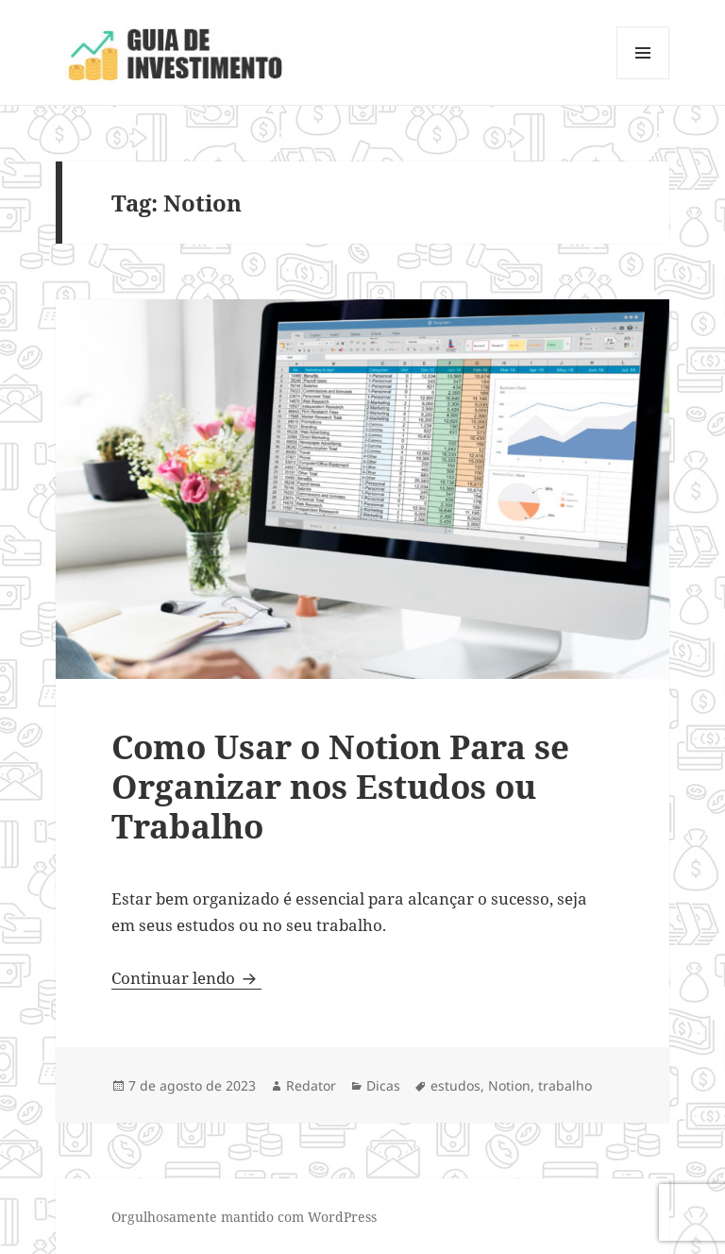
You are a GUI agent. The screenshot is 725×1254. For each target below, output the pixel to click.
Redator (311, 1085)
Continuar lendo (186, 978)
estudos (455, 1085)
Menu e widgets (643, 78)
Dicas (383, 1085)
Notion (509, 1085)
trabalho (565, 1085)
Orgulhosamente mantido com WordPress (244, 1217)
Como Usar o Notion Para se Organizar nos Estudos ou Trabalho (340, 786)
